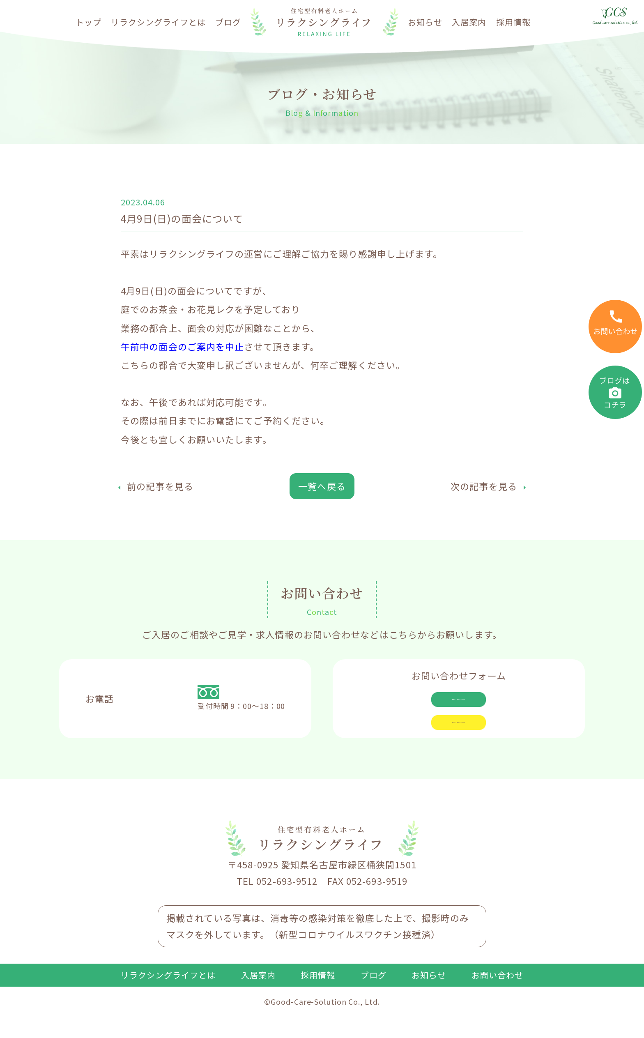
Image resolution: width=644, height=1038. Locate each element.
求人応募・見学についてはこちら (459, 742)
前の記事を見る (160, 486)
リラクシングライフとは (158, 22)
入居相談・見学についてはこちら (459, 704)
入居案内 (469, 22)
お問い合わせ (497, 1005)
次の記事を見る (484, 486)
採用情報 (513, 22)
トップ (88, 22)
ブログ (228, 22)
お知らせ (425, 22)
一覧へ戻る (322, 486)
